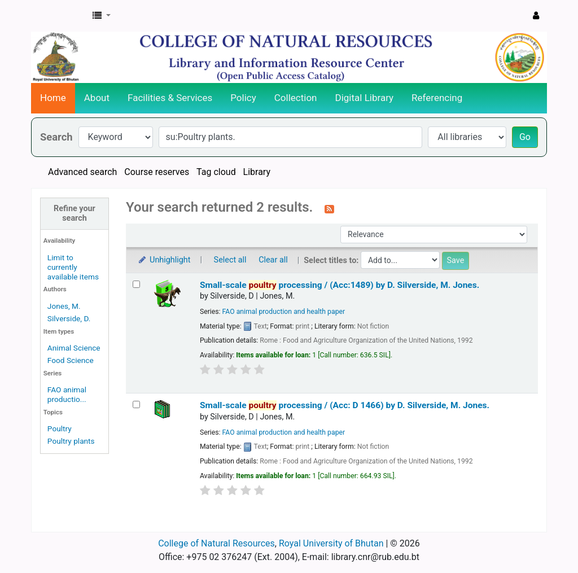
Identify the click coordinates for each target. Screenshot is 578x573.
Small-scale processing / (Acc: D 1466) (344, 405)
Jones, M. (64, 305)
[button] (101, 16)
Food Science (70, 360)
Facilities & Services (170, 97)
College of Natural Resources (216, 543)
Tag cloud (216, 172)
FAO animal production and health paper (283, 312)
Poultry (59, 428)
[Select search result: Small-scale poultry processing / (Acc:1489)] (136, 284)
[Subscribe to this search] (329, 208)
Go (525, 137)
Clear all (273, 260)
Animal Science (73, 347)
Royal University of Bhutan (331, 543)
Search (56, 137)
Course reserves (156, 172)
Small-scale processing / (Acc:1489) (339, 285)
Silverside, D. (69, 318)
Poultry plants (71, 440)
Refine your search (74, 213)
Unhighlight (164, 260)
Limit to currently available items (73, 267)
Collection (295, 97)
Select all (230, 260)
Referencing (436, 97)
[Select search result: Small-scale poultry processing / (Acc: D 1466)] (136, 404)
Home (53, 97)
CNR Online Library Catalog (60, 16)
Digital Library (364, 97)
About (97, 97)
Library (256, 172)
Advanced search (82, 172)
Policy (243, 97)
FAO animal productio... (66, 394)
